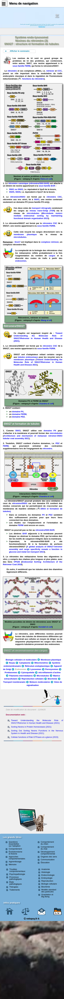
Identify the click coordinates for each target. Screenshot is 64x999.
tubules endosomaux (28, 357)
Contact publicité (25, 815)
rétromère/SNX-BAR (44, 530)
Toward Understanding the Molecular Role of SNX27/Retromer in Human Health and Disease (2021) (38, 337)
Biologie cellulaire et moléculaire (21, 660)
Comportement (15, 849)
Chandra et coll (46, 403)
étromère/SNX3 (20, 503)
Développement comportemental (48, 853)
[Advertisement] (32, 758)
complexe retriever (50, 242)
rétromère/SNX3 (17, 197)
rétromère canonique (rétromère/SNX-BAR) (28, 183)
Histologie (45, 872)
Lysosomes (35, 669)
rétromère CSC (54, 197)
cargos (52, 255)
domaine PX (17, 411)
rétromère (12, 71)
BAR (24, 533)
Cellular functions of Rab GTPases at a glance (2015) (34, 737)
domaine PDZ (18, 417)
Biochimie (52, 679)
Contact (57, 700)
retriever (50, 71)
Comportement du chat (47, 848)
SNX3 (36, 199)
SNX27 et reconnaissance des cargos (25, 650)
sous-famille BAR (47, 186)
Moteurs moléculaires (39, 682)
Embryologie (46, 878)
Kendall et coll (45, 627)
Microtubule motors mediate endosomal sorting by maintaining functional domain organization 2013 (38, 216)
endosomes (20, 261)
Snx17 (17, 242)
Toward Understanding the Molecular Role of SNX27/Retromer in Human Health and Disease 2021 (38, 362)
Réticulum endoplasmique (37, 666)
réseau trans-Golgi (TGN (41, 210)
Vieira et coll (46, 179)
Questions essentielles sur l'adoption (15, 844)
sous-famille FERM (21, 66)
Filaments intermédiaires (21, 676)
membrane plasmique (25, 234)
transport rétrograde (41, 208)
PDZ (58, 443)
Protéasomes (11, 672)
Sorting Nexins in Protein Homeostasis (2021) (31, 727)
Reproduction (47, 881)
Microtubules (43, 676)
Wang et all (46, 320)
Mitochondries (41, 663)
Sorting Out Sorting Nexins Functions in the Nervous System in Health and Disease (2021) (37, 731)
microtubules (33, 213)
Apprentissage (15, 861)
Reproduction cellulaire (32, 679)
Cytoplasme (24, 663)
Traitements (14, 890)
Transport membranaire (14, 682)
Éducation (45, 862)
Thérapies (13, 887)
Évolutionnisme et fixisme (15, 853)
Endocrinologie (47, 875)
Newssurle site (57, 16)
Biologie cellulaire (49, 884)
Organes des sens (49, 856)
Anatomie (45, 869)
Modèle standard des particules (48, 890)
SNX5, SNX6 (15, 192)
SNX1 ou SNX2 (16, 189)
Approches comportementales (17, 857)
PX (43, 515)
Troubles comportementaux (17, 870)
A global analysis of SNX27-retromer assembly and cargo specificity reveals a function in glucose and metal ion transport (35, 549)
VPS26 (17, 562)
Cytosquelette (27, 672)
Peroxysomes (51, 669)
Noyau (12, 663)
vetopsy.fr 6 (31, 918)
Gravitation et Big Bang (47, 895)
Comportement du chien (47, 843)
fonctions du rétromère (31, 79)
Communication (47, 859)
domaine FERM (19, 414)
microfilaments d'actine (49, 672)
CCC (59, 71)
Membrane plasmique (51, 660)
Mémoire (13, 864)
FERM (6, 446)
